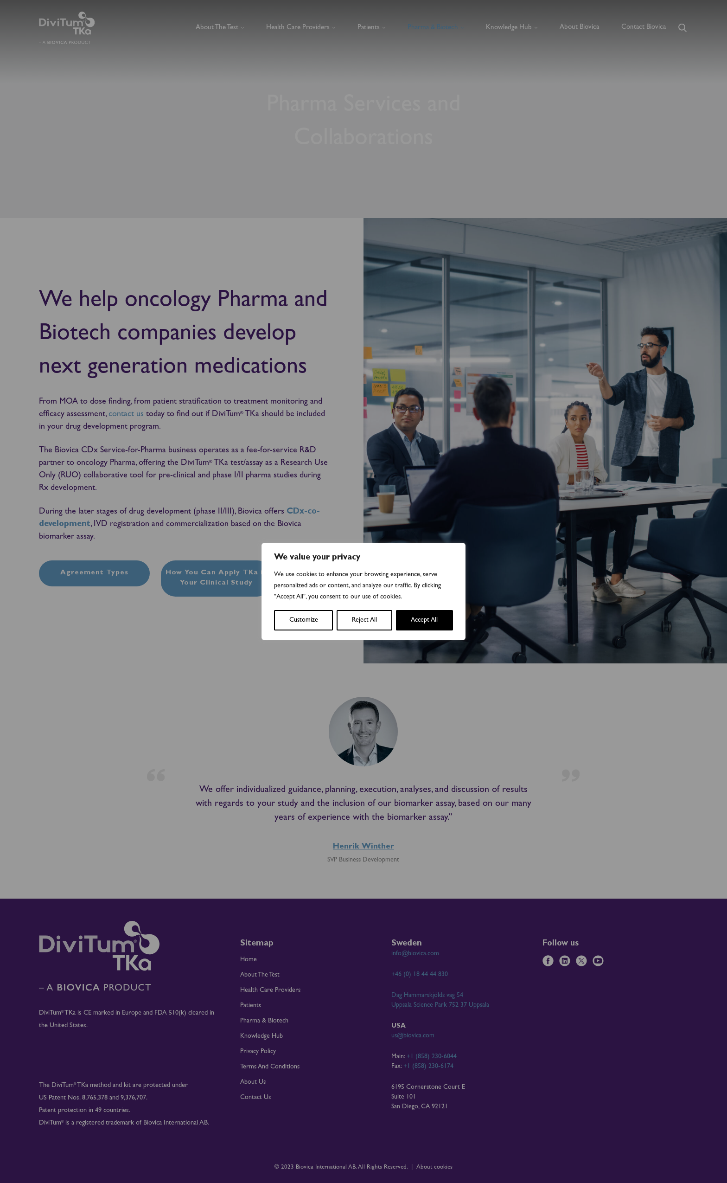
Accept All (424, 620)
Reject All (364, 620)
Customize (303, 620)
